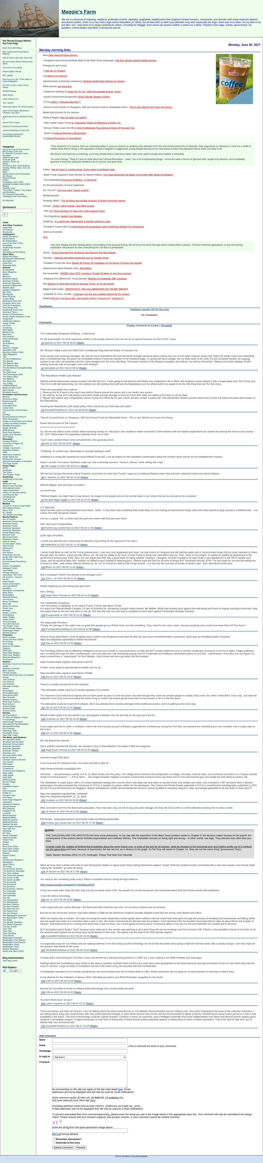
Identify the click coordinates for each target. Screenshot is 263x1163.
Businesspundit (9, 401)
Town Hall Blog (9, 933)
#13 (43, 615)
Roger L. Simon (10, 613)
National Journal (10, 820)
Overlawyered (9, 497)
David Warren (9, 238)
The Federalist (9, 891)
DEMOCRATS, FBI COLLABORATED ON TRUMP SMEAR (96, 289)
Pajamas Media (10, 837)
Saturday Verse (9, 188)
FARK (5, 468)
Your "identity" (8, 103)
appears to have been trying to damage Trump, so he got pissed (80, 284)
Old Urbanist (8, 336)
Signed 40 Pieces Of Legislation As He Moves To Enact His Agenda (107, 263)
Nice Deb (7, 604)
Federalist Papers (11, 786)
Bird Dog (55, 298)
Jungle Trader (9, 323)
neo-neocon (8, 599)
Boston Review (9, 757)
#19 (43, 733)
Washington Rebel (11, 630)
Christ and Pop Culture (13, 639)
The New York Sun (11, 909)
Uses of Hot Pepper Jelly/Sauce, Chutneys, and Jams (16, 112)
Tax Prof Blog (9, 501)
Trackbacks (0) (118, 298)
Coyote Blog (8, 299)
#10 (43, 567)
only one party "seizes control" (74, 190)
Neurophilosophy (10, 695)
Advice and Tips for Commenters (16, 149)
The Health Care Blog (12, 515)
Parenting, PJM (9, 731)
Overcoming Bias (10, 339)
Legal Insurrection (11, 490)
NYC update (8, 75)
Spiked (6, 250)
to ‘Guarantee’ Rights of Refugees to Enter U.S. (96, 123)
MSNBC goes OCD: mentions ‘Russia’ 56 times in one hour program (95, 273)
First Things (8, 642)
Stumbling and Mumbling (14, 252)
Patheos (6, 648)
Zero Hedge (8, 437)
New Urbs (7, 334)
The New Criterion (11, 904)
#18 (43, 719)
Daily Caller (8, 773)
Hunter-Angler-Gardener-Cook (16, 316)
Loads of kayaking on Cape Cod (16, 130)
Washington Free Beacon (14, 940)
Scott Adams (8, 343)
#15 (43, 643)
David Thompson (10, 236)
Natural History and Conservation (16, 174)
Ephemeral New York (12, 301)
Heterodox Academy (12, 454)
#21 (43, 800)
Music (5, 172)
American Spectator (12, 283)
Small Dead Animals (12, 247)
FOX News (7, 797)
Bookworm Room (10, 539)
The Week (7, 920)
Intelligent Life (9, 811)
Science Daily (9, 708)
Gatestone (7, 802)
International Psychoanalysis (15, 724)
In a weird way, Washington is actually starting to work (83, 221)
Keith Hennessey (10, 419)
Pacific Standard (10, 835)
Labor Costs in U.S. (11, 99)
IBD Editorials (9, 808)
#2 (42, 368)
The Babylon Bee (10, 363)
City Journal (8, 762)
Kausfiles (7, 588)
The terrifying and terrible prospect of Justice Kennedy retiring (93, 200)
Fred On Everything (11, 305)
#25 (43, 899)
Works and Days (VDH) (13, 951)
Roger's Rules (9, 855)
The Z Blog (8, 383)
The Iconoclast (9, 621)
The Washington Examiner (15, 915)
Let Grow (7, 325)
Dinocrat (6, 550)
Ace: (45, 237)
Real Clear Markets (11, 432)
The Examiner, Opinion (13, 889)
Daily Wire (7, 777)
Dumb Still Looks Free (13, 557)
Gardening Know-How (13, 310)
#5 (42, 466)
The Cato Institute (11, 873)
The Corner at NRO (11, 880)
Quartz (6, 844)
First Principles (9, 791)
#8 (42, 527)
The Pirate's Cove (11, 626)
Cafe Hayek (8, 403)
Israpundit (7, 227)
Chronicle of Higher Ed (13, 443)
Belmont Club (9, 535)
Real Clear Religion (11, 653)
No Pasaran (8, 230)
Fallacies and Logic (11, 158)
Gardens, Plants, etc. (11, 162)
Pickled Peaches (9, 91)
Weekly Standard (10, 949)
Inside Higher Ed (10, 457)
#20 (43, 749)
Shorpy (6, 345)
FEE (4, 788)
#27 (43, 950)
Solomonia (7, 232)
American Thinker (11, 751)
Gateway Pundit (10, 568)
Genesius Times (10, 312)
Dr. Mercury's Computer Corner (15, 154)
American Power (10, 526)
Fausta (6, 564)
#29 (43, 992)
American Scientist (11, 668)
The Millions (8, 379)
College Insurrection (12, 448)
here (120, 1089)
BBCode (56, 1134)
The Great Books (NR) (13, 374)
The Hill (6, 898)
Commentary (8, 766)
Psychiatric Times (11, 733)
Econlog (6, 414)
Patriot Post (8, 840)
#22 (43, 811)
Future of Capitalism (12, 566)
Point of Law (8, 499)
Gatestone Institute (11, 804)
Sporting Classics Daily (13, 352)
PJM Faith (7, 650)
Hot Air (6, 579)
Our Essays (7, 176)
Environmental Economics (14, 417)
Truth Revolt (8, 935)
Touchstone (8, 659)
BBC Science (9, 670)
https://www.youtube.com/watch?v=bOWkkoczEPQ (67, 884)
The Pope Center (10, 463)
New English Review (12, 826)
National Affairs (9, 817)
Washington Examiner (12, 938)
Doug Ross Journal (11, 555)
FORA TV (7, 793)
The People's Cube (11, 475)
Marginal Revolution (12, 426)
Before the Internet (57, 76)
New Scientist (9, 697)
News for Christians (11, 646)
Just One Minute (10, 586)
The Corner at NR (11, 878)
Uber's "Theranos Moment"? (66, 102)
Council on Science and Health (16, 506)
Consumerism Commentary (15, 410)
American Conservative (13, 521)
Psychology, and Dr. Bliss (13, 182)
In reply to (44, 1056)
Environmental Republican (14, 561)
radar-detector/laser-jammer (63, 55)
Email (42, 1045)
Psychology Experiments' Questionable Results (13, 135)
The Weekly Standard (12, 922)
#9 (42, 544)
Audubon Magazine (11, 290)
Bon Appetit (8, 294)
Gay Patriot (8, 570)
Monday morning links (55, 50)
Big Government (10, 537)
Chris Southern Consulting (128, 1156)
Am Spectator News (12, 739)
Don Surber (8, 552)
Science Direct (9, 711)
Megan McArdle (10, 428)
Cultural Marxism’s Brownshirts (69, 133)
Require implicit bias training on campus (104, 81)
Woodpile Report (10, 392)
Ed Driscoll (7, 559)
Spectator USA (9, 350)
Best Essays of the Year (12, 151)
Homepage (45, 1051)
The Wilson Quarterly (12, 924)
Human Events (9, 806)
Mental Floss (8, 332)
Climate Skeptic (10, 673)
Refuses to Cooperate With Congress (107, 278)
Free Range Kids (10, 308)
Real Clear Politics (11, 849)
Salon (5, 857)
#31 (43, 1026)
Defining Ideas (9, 780)
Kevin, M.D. (8, 510)
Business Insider (10, 399)
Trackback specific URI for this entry (149, 309)
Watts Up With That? (12, 388)
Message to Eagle (11, 686)
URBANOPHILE (10, 385)
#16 (43, 676)
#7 (42, 499)
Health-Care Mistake (71, 216)
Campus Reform (10, 441)
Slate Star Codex (10, 735)
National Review (10, 597)
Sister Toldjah (9, 617)
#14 (43, 629)
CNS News (8, 764)
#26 (43, 936)
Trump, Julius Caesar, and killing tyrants (73, 206)
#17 (43, 707)
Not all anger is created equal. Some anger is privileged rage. (83, 169)
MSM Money (8, 430)
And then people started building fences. (136, 60)
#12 (43, 595)
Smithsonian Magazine (13, 860)
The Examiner (9, 886)
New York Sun (9, 829)
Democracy (8, 548)
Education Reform (11, 450)
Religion (6, 186)
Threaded (166, 325)
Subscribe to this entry (68, 1142)
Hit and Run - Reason (12, 577)
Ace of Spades (9, 519)
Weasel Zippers (10, 633)
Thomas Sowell (9, 927)
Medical (6, 170)
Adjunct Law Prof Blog (13, 486)
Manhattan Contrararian (13, 590)
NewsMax (7, 831)
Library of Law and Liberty (14, 492)
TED (5, 357)
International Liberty (12, 488)
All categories (8, 200)
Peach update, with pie (12, 72)
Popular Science (10, 699)
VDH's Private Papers (12, 628)
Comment (44, 1062)
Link (64, 499)
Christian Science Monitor (14, 760)
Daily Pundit (8, 546)
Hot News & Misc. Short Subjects (16, 166)
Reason (6, 853)
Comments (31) (103, 298)
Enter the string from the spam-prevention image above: (82, 1127)
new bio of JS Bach (55, 71)
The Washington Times (13, 918)
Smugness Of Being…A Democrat (78, 180)
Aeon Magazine (10, 272)
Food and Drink (9, 160)
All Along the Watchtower (14, 259)
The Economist (9, 882)
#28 (43, 980)
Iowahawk (7, 470)
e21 (4, 412)
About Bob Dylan (10, 256)
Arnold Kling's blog (11, 532)
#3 (42, 410)
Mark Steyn (8, 593)
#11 (43, 578)
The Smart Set (9, 381)
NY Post (6, 833)
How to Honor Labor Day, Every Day (17, 58)
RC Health (7, 512)
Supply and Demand (12, 434)
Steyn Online (8, 864)
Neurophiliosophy (10, 693)
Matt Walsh (8, 330)
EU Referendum (10, 241)
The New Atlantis (10, 902)
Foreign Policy (9, 795)
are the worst (65, 86)
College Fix (8, 446)
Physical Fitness (9, 178)
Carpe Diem (8, 408)
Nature (6, 688)
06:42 (93, 298)
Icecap (6, 677)
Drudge (6, 784)
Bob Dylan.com (9, 261)
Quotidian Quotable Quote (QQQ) (16, 184)
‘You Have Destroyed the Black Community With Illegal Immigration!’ (138, 174)
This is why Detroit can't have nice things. (151, 107)
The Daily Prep (9, 372)
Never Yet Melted (10, 601)
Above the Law (9, 483)
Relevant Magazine (11, 657)
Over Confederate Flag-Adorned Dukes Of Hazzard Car (105, 128)
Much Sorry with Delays (12, 48)
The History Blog (10, 377)
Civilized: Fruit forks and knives (15, 126)
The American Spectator (13, 871)
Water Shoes (8, 95)
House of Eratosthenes (13, 314)
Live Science (8, 682)
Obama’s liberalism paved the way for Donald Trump (81, 258)
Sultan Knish (8, 619)
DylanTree (7, 263)
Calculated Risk (10, 405)
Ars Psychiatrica (10, 715)
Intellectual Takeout (11, 321)
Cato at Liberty (9, 541)
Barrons (6, 397)
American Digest (10, 279)
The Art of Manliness (12, 359)
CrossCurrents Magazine (14, 771)
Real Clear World (10, 851)
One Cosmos (8, 728)
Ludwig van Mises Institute (15, 423)
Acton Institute (9, 637)
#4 (42, 443)
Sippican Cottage (10, 348)
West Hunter (8, 390)
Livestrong (7, 328)
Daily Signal (8, 775)
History (5, 164)
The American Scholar (13, 869)
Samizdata (7, 245)
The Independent (10, 900)
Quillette (6, 341)
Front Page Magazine (12, 800)
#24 (43, 871)
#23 (43, 822)
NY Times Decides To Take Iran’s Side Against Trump (77, 211)
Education (7, 156)
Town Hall (7, 929)
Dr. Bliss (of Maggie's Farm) (15, 717)
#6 (42, 477)
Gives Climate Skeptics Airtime (93, 97)
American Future (10, 523)
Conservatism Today (12, 544)
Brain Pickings (9, 296)
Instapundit (8, 319)
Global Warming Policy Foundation (18, 675)
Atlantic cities (8, 287)
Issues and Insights (11, 584)
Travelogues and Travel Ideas (15, 196)
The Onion (7, 472)
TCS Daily (7, 866)
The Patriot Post (10, 911)
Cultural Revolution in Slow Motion (63, 138)
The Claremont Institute (13, 875)
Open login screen (10, 961)
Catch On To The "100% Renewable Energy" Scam (94, 91)
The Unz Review (10, 913)
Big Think (7, 292)
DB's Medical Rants (11, 508)
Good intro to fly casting (12, 68)
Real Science (9, 704)
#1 (42, 342)
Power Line (8, 608)
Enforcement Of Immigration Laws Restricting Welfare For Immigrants (107, 226)
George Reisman (10, 572)
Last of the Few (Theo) (13, 243)
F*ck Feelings (9, 719)
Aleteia (6, 274)
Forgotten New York (12, 303)
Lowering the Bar (10, 495)
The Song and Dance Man (13, 194)
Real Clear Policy (10, 846)
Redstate (7, 610)
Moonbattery (8, 595)
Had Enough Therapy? (13, 722)
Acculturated (8, 270)
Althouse (7, 276)
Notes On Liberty (10, 606)
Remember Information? (69, 1139)
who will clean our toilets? (73, 117)
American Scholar (11, 281)
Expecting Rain (9, 265)
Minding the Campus (12, 459)
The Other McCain (11, 624)
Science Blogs (9, 706)
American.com (9, 753)
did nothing (85, 268)
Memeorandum (9, 815)
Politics (6, 180)
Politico (6, 842)
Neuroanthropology (11, 726)
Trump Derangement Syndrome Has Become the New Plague (84, 252)
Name (42, 1039)
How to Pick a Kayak (11, 123)
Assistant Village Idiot (12, 285)
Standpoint (7, 862)
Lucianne (7, 813)
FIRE (5, 452)
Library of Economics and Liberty (17, 421)
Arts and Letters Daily (12, 755)
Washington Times (11, 944)
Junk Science (9, 679)
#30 (43, 1003)
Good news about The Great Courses (18, 107)
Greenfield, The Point (12, 575)
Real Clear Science (11, 702)
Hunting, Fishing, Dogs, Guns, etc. (17, 168)
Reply (80, 342)
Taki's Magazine (10, 354)
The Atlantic (8, 361)
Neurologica (8, 690)
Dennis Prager (9, 782)
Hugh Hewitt (8, 581)
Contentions (8, 768)
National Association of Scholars (17, 461)
